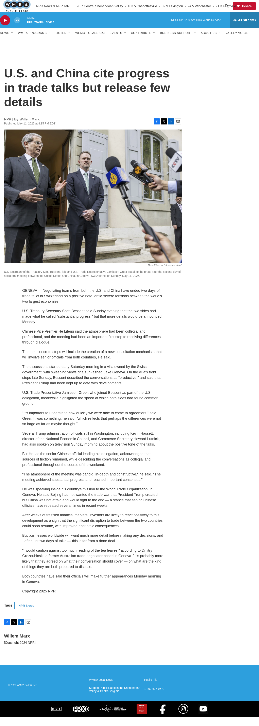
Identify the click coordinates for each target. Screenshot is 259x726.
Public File (150, 688)
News (4, 42)
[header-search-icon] (228, 11)
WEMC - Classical (90, 42)
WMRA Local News (101, 688)
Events (116, 42)
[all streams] (244, 29)
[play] (5, 29)
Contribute (141, 42)
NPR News (26, 614)
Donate (248, 10)
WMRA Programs (32, 42)
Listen (61, 42)
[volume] (17, 29)
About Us (209, 42)
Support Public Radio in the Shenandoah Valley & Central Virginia (114, 698)
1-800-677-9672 (154, 698)
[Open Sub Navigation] (12, 42)
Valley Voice (236, 42)
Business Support (176, 42)
